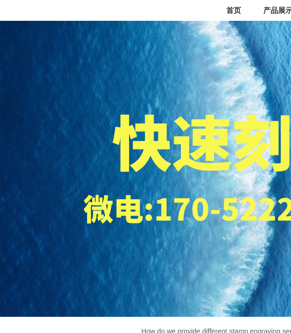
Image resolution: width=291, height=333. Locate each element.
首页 (233, 10)
